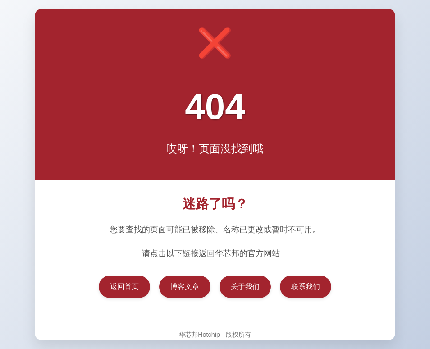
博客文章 (184, 286)
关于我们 (245, 286)
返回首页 (124, 286)
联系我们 (305, 286)
